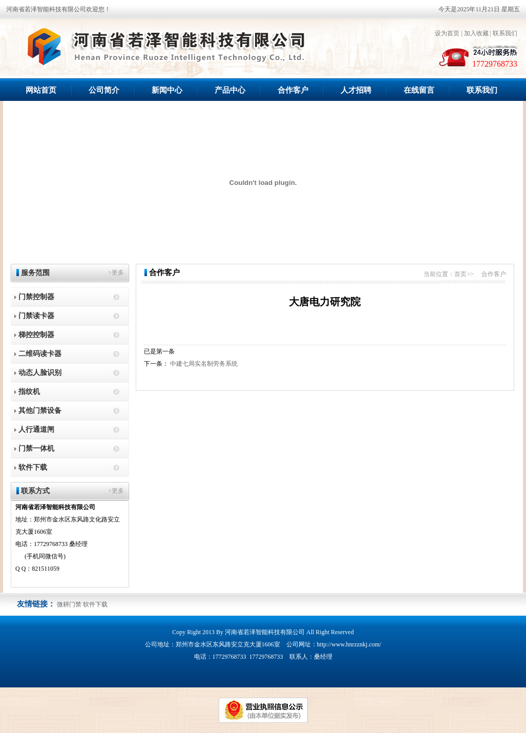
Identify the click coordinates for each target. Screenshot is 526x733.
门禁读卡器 (36, 316)
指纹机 (29, 391)
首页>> (464, 274)
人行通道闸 (36, 429)
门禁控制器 (36, 297)
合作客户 (293, 90)
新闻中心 (167, 90)
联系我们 (505, 33)
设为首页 (447, 33)
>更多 (116, 272)
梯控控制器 (36, 335)
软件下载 (32, 467)
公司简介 (104, 90)
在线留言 (419, 90)
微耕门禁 (69, 604)
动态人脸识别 (39, 372)
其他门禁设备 (39, 410)
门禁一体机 (36, 448)
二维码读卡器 (39, 354)
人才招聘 (356, 90)
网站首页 (41, 90)
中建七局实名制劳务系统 (204, 363)
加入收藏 (476, 33)
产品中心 (230, 90)
